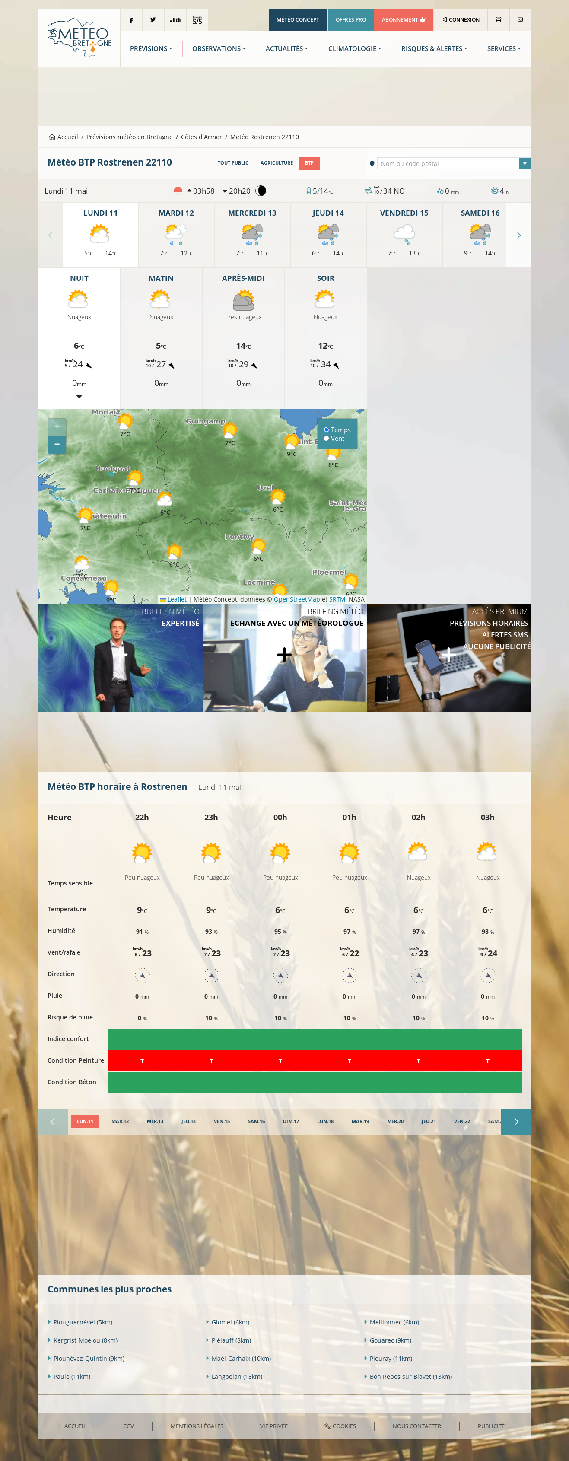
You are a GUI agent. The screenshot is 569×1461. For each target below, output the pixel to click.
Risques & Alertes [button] (431, 48)
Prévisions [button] (148, 48)
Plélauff (228, 1340)
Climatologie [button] (352, 48)
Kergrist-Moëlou (83, 1340)
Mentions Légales (197, 1426)
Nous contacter (417, 1426)
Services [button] (501, 48)
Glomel (227, 1322)
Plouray (388, 1358)
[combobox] (454, 163)
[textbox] (454, 164)
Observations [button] (216, 48)
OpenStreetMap (297, 599)
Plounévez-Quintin (86, 1358)
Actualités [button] (284, 48)
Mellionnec (391, 1322)
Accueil (63, 137)
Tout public (233, 163)
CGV (128, 1426)
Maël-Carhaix (238, 1358)
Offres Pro (351, 19)
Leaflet (173, 599)
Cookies (340, 1426)
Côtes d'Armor (201, 137)
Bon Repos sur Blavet (408, 1376)
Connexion (460, 19)
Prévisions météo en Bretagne (129, 137)
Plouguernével (80, 1322)
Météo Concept (298, 19)
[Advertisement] (284, 95)
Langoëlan (234, 1376)
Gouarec (387, 1340)
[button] (174, 555)
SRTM (337, 599)
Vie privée (274, 1426)
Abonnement (404, 19)
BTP (309, 163)
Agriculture (277, 163)
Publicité (491, 1426)
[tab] (85, 1121)
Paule (69, 1376)
